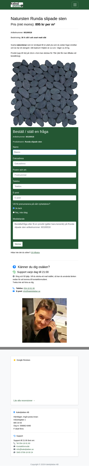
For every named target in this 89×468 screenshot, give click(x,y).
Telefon (16, 181)
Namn (16, 147)
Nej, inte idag (20, 212)
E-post (16, 192)
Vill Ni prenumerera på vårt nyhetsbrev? (31, 204)
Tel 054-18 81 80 (23, 443)
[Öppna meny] (75, 5)
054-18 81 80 (29, 288)
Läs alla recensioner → (24, 400)
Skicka (18, 244)
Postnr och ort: (20, 170)
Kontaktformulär (23, 446)
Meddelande (19, 219)
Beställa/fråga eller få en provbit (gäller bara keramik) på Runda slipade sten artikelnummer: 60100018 (44, 230)
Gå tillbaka (35, 252)
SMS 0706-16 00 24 (24, 452)
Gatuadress (18, 158)
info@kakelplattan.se (31, 291)
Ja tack (17, 208)
